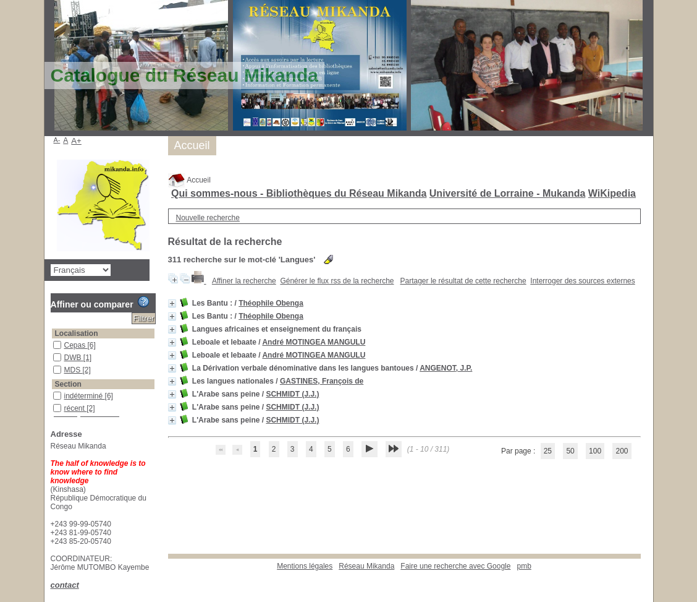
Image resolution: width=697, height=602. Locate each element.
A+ (76, 140)
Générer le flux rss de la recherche (337, 281)
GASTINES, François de (321, 381)
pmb (524, 566)
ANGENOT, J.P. (446, 368)
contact (65, 585)
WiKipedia (612, 193)
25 (548, 451)
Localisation (76, 333)
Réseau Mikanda (366, 566)
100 (595, 451)
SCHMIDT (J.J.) (292, 394)
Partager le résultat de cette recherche (463, 281)
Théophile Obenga (271, 303)
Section (68, 384)
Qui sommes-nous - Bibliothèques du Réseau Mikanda (298, 193)
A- (57, 140)
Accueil (189, 180)
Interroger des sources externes (582, 281)
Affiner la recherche (244, 281)
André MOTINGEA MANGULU (313, 342)
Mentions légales (304, 566)
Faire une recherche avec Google (455, 566)
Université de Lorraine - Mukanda (507, 193)
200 (621, 451)
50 (570, 451)
